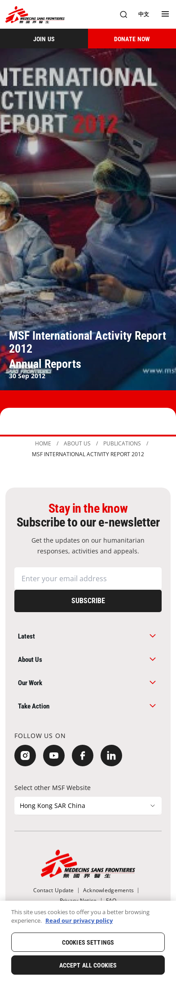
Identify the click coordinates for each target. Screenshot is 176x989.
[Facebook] (82, 755)
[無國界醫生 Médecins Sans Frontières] (35, 14)
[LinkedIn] (111, 755)
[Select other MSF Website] (88, 806)
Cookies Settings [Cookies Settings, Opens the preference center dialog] (88, 942)
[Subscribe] (88, 601)
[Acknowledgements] (108, 890)
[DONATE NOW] (132, 38)
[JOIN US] (44, 38)
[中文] (143, 14)
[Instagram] (25, 755)
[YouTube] (54, 755)
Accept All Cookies (88, 965)
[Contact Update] (53, 890)
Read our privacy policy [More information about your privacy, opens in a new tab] (79, 920)
